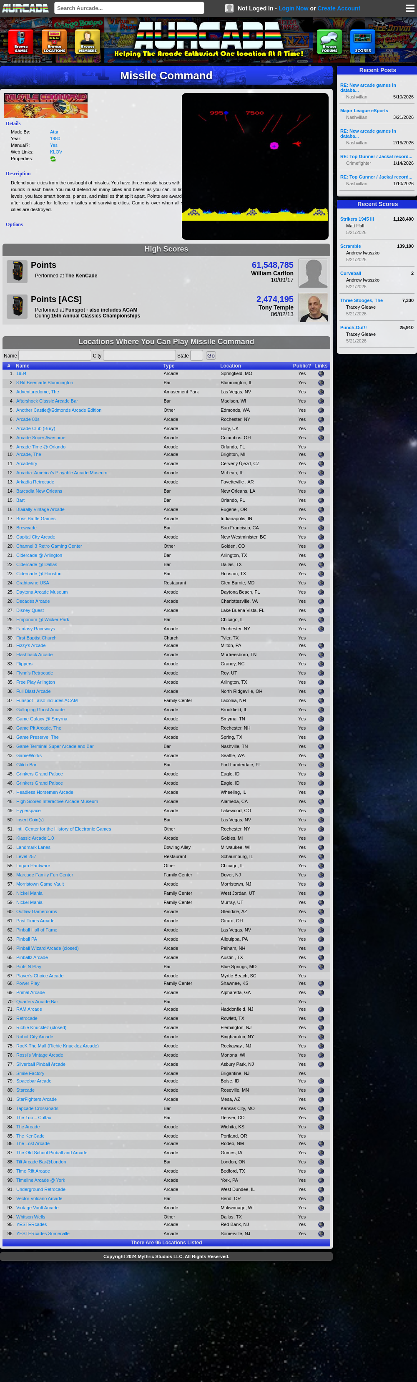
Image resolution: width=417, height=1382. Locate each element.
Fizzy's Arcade (31, 645)
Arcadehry (26, 463)
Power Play (28, 983)
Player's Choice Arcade (39, 975)
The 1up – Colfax (33, 1117)
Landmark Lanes (33, 847)
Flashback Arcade (34, 654)
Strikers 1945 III (357, 219)
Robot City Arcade (34, 1036)
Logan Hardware (33, 865)
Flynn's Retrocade (34, 672)
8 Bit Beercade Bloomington (44, 382)
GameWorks (29, 755)
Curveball (350, 273)
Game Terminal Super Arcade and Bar (55, 746)
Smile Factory (30, 1073)
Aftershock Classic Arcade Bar (47, 400)
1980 (55, 138)
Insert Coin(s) (30, 819)
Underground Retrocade (40, 1189)
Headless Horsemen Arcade (44, 792)
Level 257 (26, 856)
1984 (21, 373)
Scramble (350, 246)
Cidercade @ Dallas (36, 564)
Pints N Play (28, 966)
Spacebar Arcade (33, 1080)
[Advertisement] (166, 1322)
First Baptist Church (36, 637)
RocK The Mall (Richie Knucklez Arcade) (57, 1045)
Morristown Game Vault (40, 883)
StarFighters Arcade (36, 1099)
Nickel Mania (29, 893)
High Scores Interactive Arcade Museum (57, 801)
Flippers (24, 663)
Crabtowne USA (32, 582)
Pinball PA (26, 938)
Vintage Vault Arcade (37, 1207)
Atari (55, 131)
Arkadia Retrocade (35, 481)
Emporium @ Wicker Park (42, 619)
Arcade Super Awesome (40, 437)
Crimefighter (358, 163)
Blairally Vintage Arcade (40, 509)
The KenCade (30, 1135)
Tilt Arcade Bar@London (41, 1161)
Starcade (25, 1090)
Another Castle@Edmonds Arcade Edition (58, 410)
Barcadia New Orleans (39, 490)
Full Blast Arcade (33, 691)
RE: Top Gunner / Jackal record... (376, 156)
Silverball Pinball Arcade (40, 1064)
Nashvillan (356, 96)
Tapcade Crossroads (37, 1108)
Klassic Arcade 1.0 (35, 838)
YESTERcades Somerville (43, 1233)
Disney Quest (30, 610)
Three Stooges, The (361, 300)
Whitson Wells (30, 1216)
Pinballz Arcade (32, 957)
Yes (54, 145)
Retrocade (27, 1018)
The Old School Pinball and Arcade (52, 1152)
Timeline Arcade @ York (40, 1180)
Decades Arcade (33, 601)
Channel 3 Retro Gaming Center (49, 546)
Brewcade (26, 527)
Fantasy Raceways (35, 628)
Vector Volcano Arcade (39, 1198)
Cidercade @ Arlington (39, 555)
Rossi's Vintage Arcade (39, 1054)
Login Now (294, 8)
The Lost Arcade (33, 1143)
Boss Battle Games (35, 518)
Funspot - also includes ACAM (47, 700)
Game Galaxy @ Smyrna (41, 718)
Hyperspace (28, 810)
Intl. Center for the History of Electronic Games (63, 828)
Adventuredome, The (37, 391)
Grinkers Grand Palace (39, 773)
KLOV (56, 151)
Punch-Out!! (353, 327)
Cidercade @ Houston (38, 573)
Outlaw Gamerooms (36, 911)
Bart (20, 500)
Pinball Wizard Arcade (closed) (47, 948)
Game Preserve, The (37, 737)
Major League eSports (364, 110)
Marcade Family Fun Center (44, 874)
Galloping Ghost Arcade (40, 709)
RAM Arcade (29, 1009)
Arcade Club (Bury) (35, 428)
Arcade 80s (28, 419)
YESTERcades (31, 1224)
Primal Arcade (30, 992)
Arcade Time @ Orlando (40, 446)
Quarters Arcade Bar (37, 1001)
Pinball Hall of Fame (36, 929)
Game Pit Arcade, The (38, 727)
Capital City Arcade (35, 536)
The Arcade (28, 1126)
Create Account (338, 8)
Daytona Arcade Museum (42, 591)
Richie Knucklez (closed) (41, 1027)
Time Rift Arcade (33, 1170)
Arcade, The (28, 454)
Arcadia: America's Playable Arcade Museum (62, 472)
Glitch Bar (26, 764)
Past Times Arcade (35, 920)
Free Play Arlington (35, 682)
